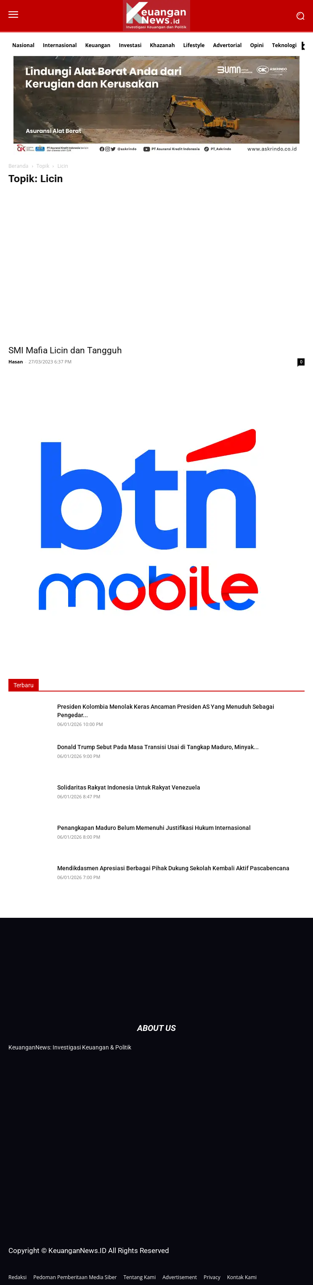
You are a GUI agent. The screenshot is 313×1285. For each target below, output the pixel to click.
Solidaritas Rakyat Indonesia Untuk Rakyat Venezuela (128, 787)
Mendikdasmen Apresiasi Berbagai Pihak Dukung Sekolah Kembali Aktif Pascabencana (173, 868)
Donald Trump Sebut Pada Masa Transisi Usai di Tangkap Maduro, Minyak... (158, 747)
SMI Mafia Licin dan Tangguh (65, 350)
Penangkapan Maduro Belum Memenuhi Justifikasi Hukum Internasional (154, 827)
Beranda (18, 166)
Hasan (15, 361)
